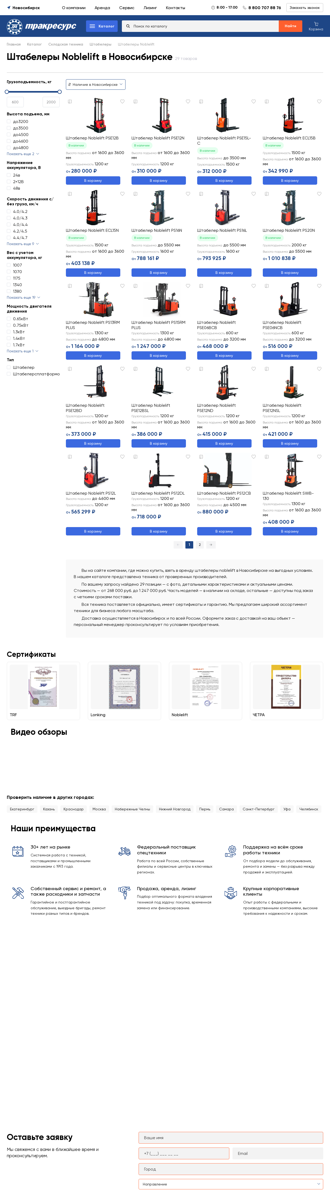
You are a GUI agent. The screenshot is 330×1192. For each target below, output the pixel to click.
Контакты (175, 7)
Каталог (34, 44)
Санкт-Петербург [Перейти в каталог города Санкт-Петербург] (259, 809)
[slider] (33, 92)
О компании (74, 7)
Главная (14, 44)
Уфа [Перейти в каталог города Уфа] (287, 809)
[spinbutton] (15, 102)
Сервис (126, 7)
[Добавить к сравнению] (70, 101)
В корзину (93, 180)
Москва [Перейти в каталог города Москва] (99, 809)
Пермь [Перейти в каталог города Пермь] (204, 809)
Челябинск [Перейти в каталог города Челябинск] (308, 809)
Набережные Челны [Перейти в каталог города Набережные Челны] (132, 809)
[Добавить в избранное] (122, 101)
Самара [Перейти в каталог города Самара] (226, 809)
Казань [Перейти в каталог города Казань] (49, 809)
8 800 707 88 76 (264, 7)
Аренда (102, 7)
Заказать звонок (305, 7)
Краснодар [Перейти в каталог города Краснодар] (74, 809)
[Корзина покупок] (316, 26)
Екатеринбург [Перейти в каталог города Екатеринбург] (22, 809)
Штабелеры (100, 44)
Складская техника (65, 44)
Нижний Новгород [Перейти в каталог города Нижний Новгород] (174, 809)
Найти (290, 26)
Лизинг (150, 7)
